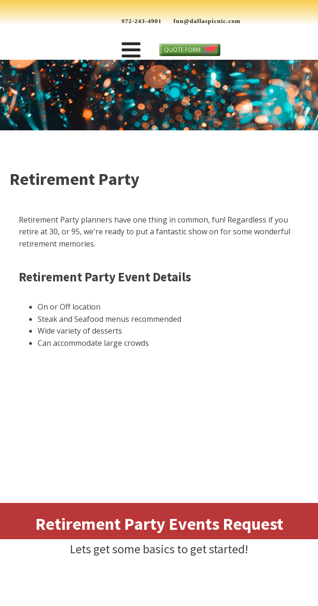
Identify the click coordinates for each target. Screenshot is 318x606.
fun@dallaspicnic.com (206, 20)
